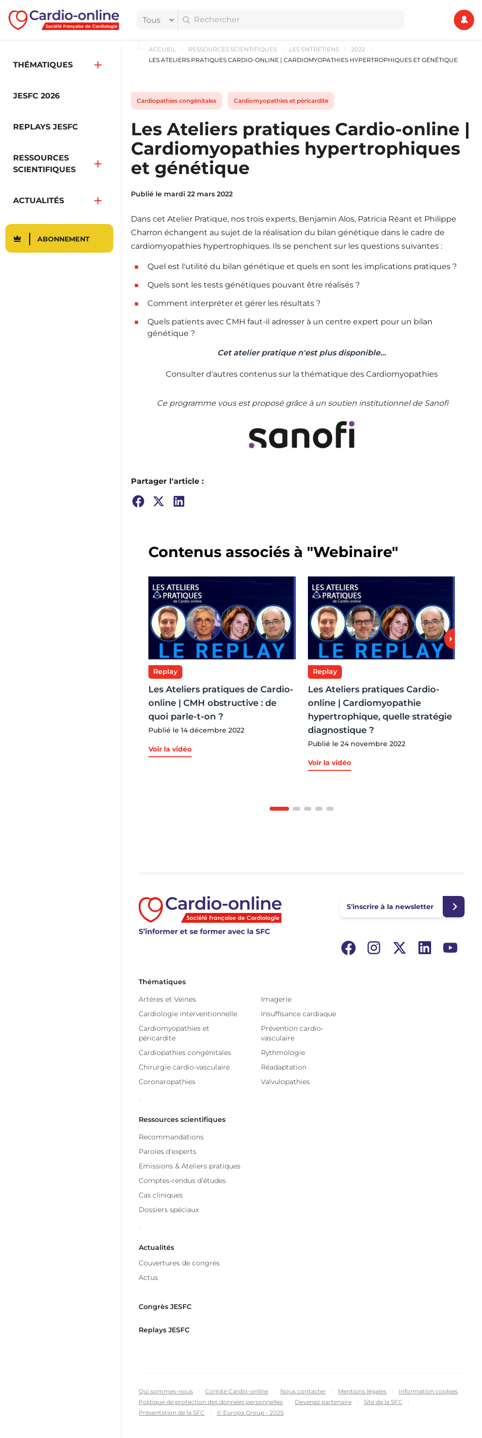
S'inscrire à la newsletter (390, 906)
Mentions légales (362, 1391)
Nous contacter (303, 1391)
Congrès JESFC (165, 1306)
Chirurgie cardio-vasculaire (184, 1067)
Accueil (162, 49)
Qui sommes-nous (166, 1391)
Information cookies (428, 1391)
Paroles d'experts (167, 1151)
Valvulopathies (285, 1081)
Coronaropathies (167, 1081)
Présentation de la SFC (172, 1412)
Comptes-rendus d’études (182, 1180)
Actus (148, 1277)
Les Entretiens (314, 49)
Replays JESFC (164, 1330)
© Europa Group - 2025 (250, 1412)
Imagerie (276, 999)
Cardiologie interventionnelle (188, 1013)
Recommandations (171, 1137)
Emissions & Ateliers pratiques (190, 1166)
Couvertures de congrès (179, 1263)
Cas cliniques (161, 1195)
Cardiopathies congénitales (176, 100)
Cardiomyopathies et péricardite (281, 100)
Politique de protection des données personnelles (211, 1402)
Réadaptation (283, 1067)
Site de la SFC (383, 1402)
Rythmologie (283, 1052)
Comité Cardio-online (236, 1391)
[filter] (156, 20)
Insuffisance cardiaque (298, 1013)
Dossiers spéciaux (169, 1209)
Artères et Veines (167, 999)
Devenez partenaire (323, 1402)
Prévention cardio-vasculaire (292, 1033)
